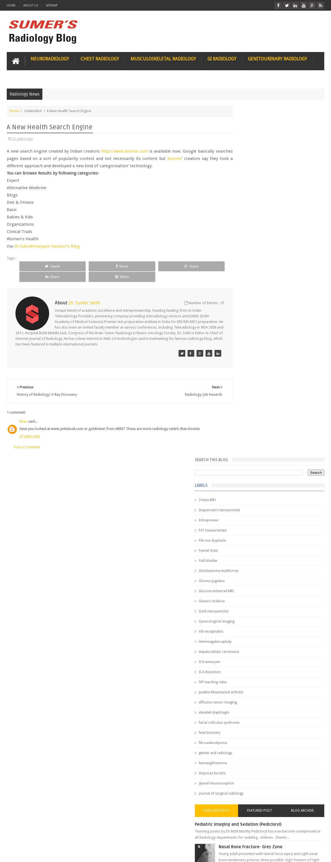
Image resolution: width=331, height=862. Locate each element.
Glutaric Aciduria (246, 249)
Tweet (37, 265)
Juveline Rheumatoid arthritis (255, 340)
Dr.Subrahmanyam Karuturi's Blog (47, 245)
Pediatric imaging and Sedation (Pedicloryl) (272, 472)
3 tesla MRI (241, 148)
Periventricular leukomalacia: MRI (286, 635)
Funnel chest (242, 198)
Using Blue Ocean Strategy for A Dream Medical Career (273, 784)
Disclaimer (49, 836)
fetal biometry (244, 381)
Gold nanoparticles (248, 259)
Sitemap (52, 5)
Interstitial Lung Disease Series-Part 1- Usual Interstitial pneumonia (285, 578)
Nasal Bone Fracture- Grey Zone (285, 494)
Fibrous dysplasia (246, 188)
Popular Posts (245, 458)
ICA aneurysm (244, 310)
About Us (30, 5)
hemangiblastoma (247, 411)
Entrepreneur (243, 168)
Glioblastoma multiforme (253, 219)
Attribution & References (90, 836)
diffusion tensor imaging (252, 350)
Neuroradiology (50, 58)
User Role (20, 836)
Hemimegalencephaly (249, 289)
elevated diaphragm (248, 360)
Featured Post (276, 458)
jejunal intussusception (250, 431)
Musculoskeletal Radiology (163, 58)
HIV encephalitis (245, 279)
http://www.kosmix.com (125, 150)
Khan (23, 410)
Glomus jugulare (246, 229)
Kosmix (191, 157)
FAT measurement (247, 178)
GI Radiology (221, 58)
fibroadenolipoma (247, 391)
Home (11, 5)
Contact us (310, 836)
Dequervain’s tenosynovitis (253, 158)
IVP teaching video (247, 330)
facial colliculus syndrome (253, 370)
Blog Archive (308, 458)
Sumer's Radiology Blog (62, 853)
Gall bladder (242, 209)
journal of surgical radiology (255, 441)
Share (77, 265)
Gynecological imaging (251, 269)
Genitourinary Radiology (277, 58)
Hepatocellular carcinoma (253, 300)
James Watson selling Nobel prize (262, 520)
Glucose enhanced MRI (250, 239)
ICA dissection (244, 320)
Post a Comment (27, 435)
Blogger (316, 853)
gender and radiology (249, 401)
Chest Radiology (100, 58)
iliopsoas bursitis (246, 421)
